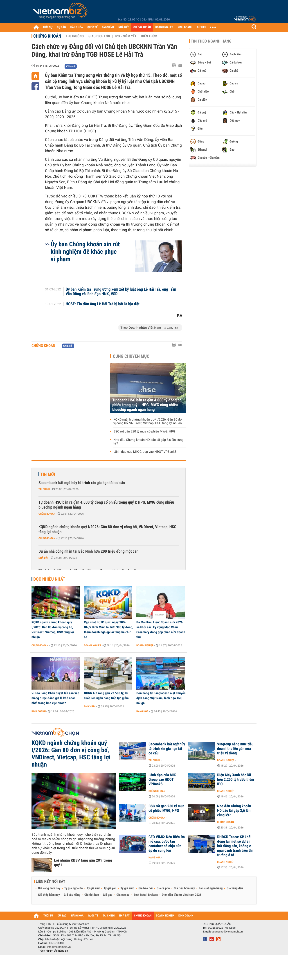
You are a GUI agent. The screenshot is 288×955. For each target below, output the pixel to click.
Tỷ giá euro (127, 888)
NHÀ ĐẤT (123, 27)
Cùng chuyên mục (131, 356)
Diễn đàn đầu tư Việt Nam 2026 (181, 894)
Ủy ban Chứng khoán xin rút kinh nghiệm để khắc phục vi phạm (85, 251)
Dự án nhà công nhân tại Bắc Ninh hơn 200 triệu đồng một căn (88, 551)
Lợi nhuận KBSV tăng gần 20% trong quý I (83, 862)
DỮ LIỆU (201, 27)
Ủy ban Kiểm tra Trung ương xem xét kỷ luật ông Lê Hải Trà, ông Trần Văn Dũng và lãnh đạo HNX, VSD (121, 291)
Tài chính (44, 489)
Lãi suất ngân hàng (211, 888)
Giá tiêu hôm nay (184, 888)
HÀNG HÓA (76, 27)
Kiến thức (149, 36)
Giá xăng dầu (235, 888)
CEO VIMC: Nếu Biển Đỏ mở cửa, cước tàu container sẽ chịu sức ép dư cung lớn (166, 844)
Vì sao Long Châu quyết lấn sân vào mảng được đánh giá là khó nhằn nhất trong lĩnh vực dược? (55, 698)
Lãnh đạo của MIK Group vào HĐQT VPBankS (144, 452)
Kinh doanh (39, 711)
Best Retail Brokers (146, 894)
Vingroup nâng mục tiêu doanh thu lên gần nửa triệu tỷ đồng (235, 749)
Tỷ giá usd (93, 888)
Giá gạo (107, 894)
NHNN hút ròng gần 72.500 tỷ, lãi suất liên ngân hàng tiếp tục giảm (106, 695)
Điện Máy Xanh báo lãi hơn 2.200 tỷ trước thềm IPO (235, 779)
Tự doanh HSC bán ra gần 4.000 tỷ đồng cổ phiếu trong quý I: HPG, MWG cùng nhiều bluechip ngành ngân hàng (147, 405)
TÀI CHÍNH (108, 27)
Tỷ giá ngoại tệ (73, 888)
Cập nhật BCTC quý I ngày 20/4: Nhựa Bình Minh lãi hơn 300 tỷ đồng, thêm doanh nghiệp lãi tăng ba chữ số (108, 629)
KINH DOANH (185, 27)
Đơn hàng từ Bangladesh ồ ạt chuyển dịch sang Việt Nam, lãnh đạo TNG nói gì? (161, 698)
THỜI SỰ (47, 27)
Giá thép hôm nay (49, 894)
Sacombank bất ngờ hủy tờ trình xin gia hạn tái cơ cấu (81, 482)
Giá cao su (123, 894)
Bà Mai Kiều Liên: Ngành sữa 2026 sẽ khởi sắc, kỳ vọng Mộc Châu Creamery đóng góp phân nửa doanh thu (160, 629)
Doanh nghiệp (92, 645)
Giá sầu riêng (72, 894)
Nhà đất (43, 557)
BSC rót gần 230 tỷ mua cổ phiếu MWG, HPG (144, 431)
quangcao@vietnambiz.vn (227, 931)
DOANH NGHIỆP (164, 27)
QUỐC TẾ (92, 27)
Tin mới (47, 474)
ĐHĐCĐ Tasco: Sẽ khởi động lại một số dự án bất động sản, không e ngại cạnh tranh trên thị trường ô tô (235, 846)
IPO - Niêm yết (125, 36)
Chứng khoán (47, 36)
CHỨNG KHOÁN (142, 27)
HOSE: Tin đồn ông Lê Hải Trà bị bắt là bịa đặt (103, 304)
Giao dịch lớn (99, 36)
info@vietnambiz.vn (59, 946)
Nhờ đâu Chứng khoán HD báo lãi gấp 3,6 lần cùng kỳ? (148, 441)
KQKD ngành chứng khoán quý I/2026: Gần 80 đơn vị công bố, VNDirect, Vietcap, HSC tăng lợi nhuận (148, 421)
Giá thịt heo (91, 894)
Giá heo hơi (145, 888)
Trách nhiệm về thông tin (53, 950)
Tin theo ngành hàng (211, 41)
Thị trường (75, 36)
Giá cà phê (163, 888)
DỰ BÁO (61, 27)
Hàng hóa (142, 711)
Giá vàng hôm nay (49, 888)
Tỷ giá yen (110, 888)
